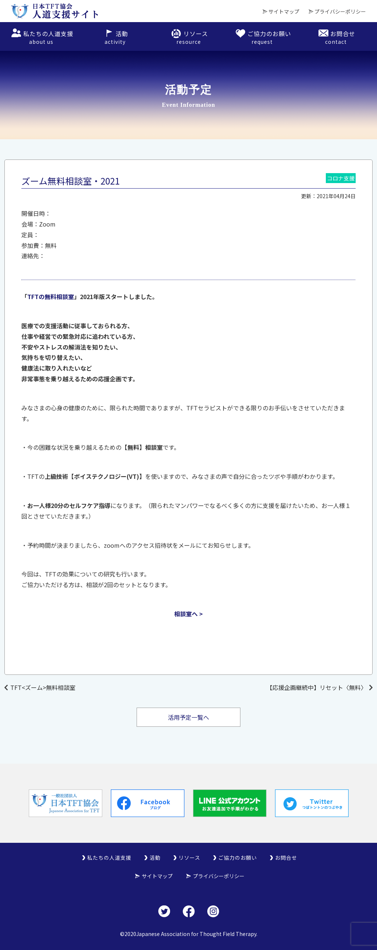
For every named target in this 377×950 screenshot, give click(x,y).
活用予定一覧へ (188, 717)
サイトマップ (283, 11)
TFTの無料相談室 (50, 296)
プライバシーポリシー (340, 11)
